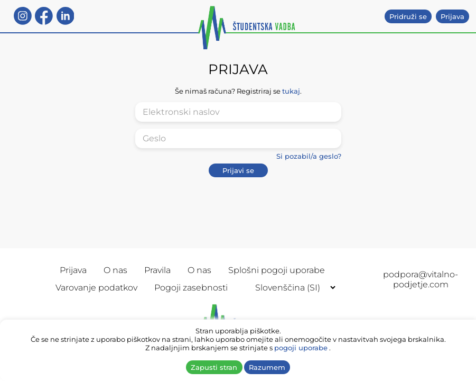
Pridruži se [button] (408, 16)
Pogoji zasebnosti (191, 288)
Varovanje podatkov (96, 288)
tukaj (291, 91)
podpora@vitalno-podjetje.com (420, 279)
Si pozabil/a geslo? (308, 156)
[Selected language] (291, 287)
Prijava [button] (452, 16)
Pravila (157, 270)
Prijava (73, 270)
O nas (115, 270)
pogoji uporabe (301, 347)
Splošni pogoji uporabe (276, 270)
